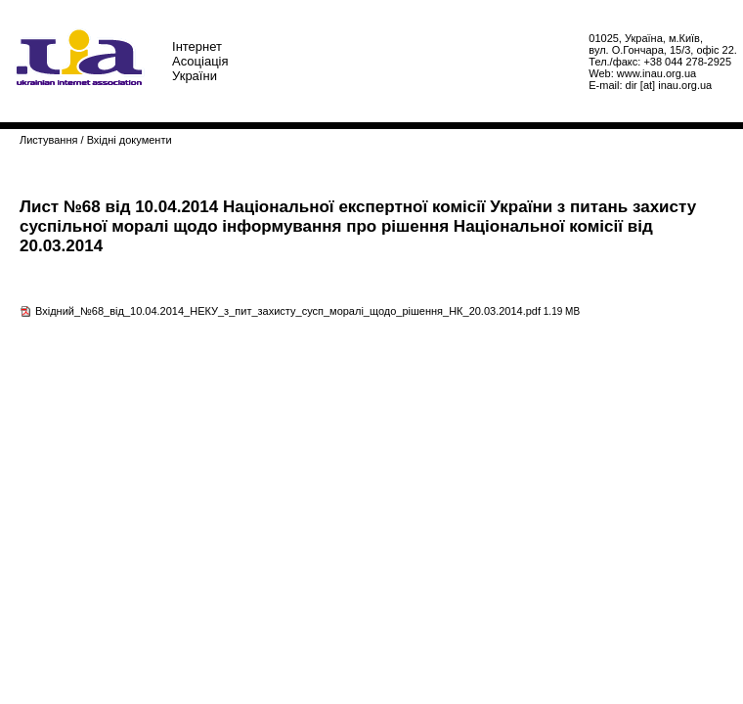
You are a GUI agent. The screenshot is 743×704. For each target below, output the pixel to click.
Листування (48, 140)
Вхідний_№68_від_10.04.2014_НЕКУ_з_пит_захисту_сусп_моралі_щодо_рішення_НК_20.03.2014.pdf (288, 311)
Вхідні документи (129, 140)
